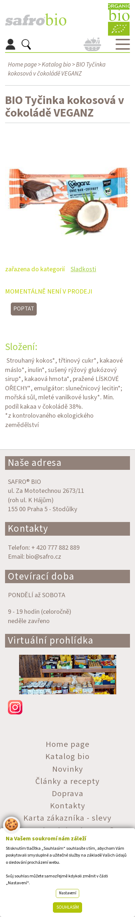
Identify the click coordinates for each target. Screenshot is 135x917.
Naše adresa (35, 463)
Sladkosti (83, 269)
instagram (67, 707)
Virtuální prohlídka (51, 641)
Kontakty (28, 529)
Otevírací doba (41, 576)
